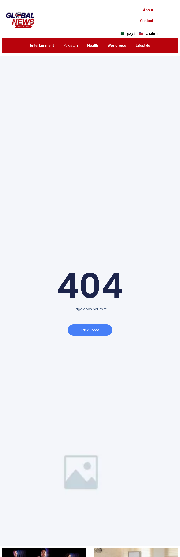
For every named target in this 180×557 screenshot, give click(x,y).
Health (92, 45)
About (148, 10)
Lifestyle (143, 45)
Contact (146, 20)
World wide (117, 45)
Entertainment (42, 45)
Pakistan (70, 45)
